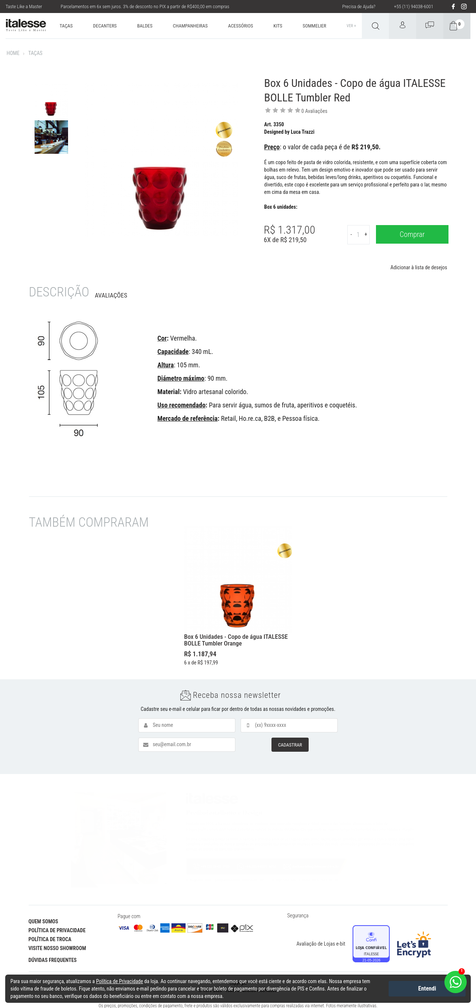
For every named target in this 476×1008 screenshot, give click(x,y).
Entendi (427, 988)
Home (13, 53)
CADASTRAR (290, 745)
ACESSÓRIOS (240, 26)
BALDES (144, 26)
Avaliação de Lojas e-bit (320, 944)
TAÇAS (66, 26)
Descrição (59, 292)
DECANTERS (105, 26)
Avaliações (111, 295)
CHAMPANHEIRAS (190, 26)
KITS (277, 26)
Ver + (351, 25)
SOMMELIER (314, 26)
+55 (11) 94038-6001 (413, 6)
